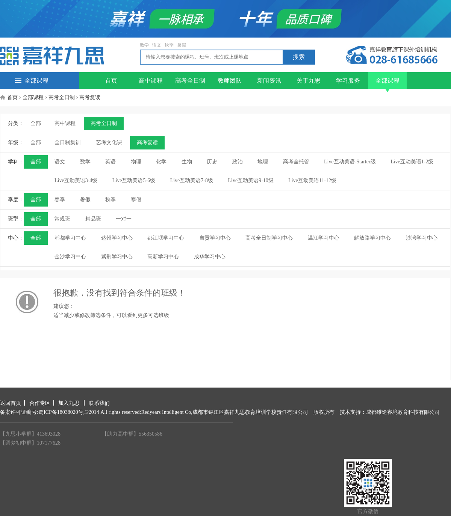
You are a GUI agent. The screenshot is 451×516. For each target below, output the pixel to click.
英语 (110, 161)
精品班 (93, 219)
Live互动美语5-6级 (133, 180)
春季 (59, 199)
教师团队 (230, 80)
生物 (187, 161)
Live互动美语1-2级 (411, 161)
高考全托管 (296, 161)
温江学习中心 (323, 238)
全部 (35, 123)
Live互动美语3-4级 (75, 180)
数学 (144, 45)
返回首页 (10, 403)
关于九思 (309, 80)
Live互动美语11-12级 (312, 180)
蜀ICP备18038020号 (60, 412)
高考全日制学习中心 (269, 238)
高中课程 (151, 80)
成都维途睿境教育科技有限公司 (403, 412)
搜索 (299, 57)
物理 (136, 161)
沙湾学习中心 (421, 238)
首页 (111, 80)
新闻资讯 (269, 80)
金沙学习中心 (70, 257)
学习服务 (348, 80)
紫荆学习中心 (117, 257)
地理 (262, 161)
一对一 (124, 219)
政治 (237, 161)
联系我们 (99, 403)
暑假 (181, 45)
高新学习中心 (163, 257)
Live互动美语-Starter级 (350, 161)
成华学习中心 (210, 257)
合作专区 (39, 403)
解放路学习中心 (372, 238)
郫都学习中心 (70, 238)
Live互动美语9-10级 (250, 180)
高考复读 (89, 97)
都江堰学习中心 (165, 238)
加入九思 (69, 403)
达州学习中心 (117, 238)
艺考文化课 (109, 142)
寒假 (136, 199)
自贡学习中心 (215, 238)
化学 (161, 161)
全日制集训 (67, 142)
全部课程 (31, 80)
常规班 (62, 219)
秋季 (169, 45)
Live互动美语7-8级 (191, 180)
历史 (212, 161)
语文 (156, 45)
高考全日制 (190, 80)
